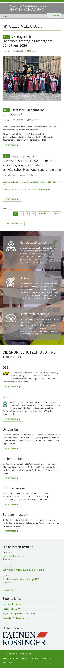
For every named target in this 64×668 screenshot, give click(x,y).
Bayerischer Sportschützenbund (17, 613)
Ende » (56, 213)
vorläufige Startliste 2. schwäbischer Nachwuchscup (25, 189)
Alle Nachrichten (13, 223)
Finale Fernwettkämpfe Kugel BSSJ (21, 579)
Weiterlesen (11, 386)
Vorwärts (44, 213)
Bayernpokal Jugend (14, 556)
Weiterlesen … (13, 146)
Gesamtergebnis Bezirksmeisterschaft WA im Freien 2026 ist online (32, 181)
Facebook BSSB (10, 608)
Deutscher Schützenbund (14, 618)
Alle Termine (11, 590)
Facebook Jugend (11, 604)
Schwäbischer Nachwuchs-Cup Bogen (23, 570)
